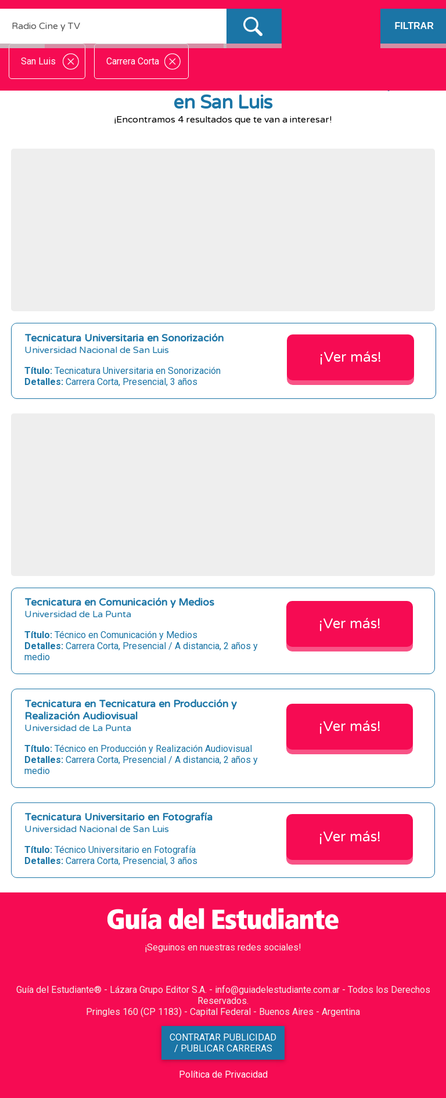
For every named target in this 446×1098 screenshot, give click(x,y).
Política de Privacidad (223, 1074)
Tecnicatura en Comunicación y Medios (119, 602)
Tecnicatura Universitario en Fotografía (118, 817)
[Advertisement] (223, 230)
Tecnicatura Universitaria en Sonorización (124, 338)
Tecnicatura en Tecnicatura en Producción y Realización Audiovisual (130, 710)
